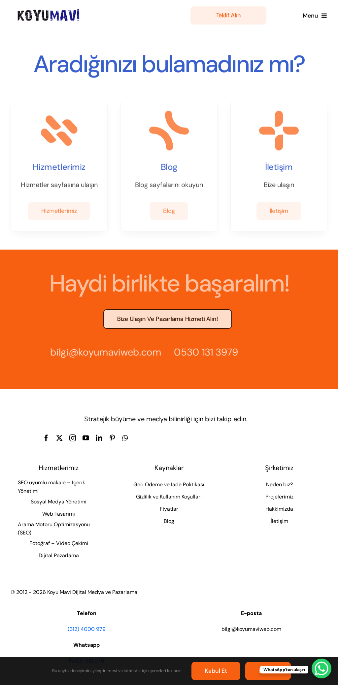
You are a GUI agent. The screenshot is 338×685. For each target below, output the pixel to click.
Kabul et (216, 671)
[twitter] (59, 438)
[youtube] (86, 438)
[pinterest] (112, 438)
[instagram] (72, 438)
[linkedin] (99, 438)
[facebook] (46, 438)
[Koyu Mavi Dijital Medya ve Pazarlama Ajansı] (49, 10)
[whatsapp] (125, 438)
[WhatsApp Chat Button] (321, 668)
